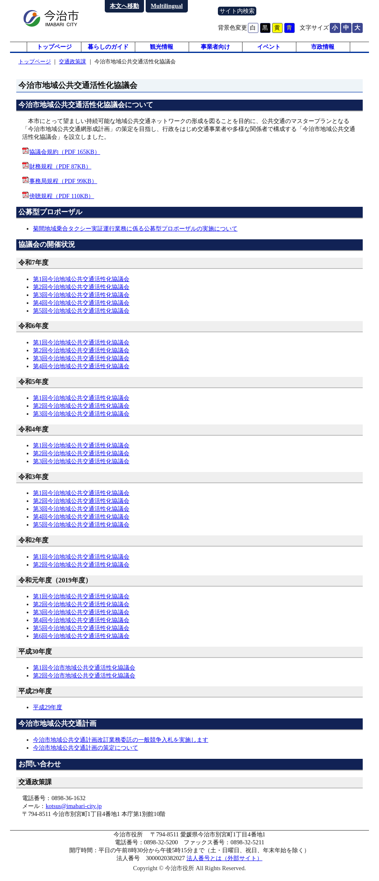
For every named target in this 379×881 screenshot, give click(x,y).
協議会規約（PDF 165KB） (64, 158)
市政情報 (322, 50)
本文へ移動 (124, 6)
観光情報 (161, 50)
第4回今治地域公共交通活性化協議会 (81, 309)
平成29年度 (47, 713)
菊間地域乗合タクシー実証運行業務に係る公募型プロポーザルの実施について (135, 235)
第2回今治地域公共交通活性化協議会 (81, 293)
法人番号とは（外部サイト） (225, 864)
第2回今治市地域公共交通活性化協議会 (84, 682)
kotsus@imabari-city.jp (73, 812)
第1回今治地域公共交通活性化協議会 (81, 285)
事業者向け (215, 50)
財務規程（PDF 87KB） (60, 173)
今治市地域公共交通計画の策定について (85, 754)
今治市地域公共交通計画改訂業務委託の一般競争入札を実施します (120, 746)
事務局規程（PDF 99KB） (63, 188)
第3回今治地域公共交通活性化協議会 (81, 301)
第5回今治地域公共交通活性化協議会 (81, 317)
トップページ (54, 50)
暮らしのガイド (108, 50)
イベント (268, 50)
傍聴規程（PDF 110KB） (61, 202)
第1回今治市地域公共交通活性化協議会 (84, 674)
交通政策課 (72, 68)
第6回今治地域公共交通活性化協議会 (81, 642)
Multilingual (167, 6)
